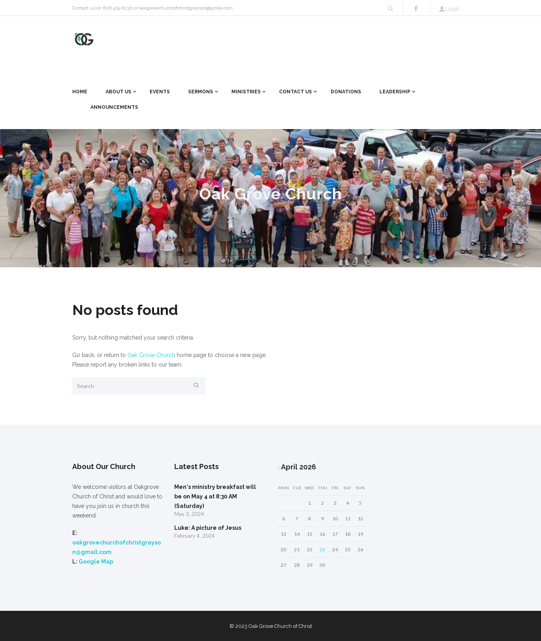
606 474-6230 (118, 8)
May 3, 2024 (189, 514)
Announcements (114, 107)
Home (79, 92)
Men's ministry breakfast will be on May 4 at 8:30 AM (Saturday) (215, 496)
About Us (118, 92)
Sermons (200, 92)
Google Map (96, 561)
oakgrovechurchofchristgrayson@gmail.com (186, 8)
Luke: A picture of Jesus (207, 528)
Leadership (394, 92)
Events (160, 92)
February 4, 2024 (194, 536)
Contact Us (295, 92)
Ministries (246, 92)
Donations (346, 92)
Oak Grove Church (151, 355)
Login (452, 9)
